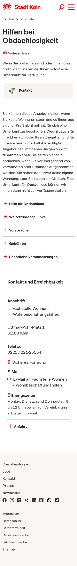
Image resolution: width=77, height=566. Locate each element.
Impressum (10, 514)
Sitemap (8, 549)
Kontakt (8, 478)
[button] (71, 7)
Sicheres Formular (29, 362)
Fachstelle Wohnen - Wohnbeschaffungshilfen (36, 311)
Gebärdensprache (15, 535)
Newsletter (11, 492)
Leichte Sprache (14, 542)
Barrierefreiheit (13, 528)
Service (8, 19)
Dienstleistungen (16, 464)
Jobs (6, 471)
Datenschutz (12, 521)
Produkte (27, 19)
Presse (8, 485)
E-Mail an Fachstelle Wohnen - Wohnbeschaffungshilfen (40, 382)
